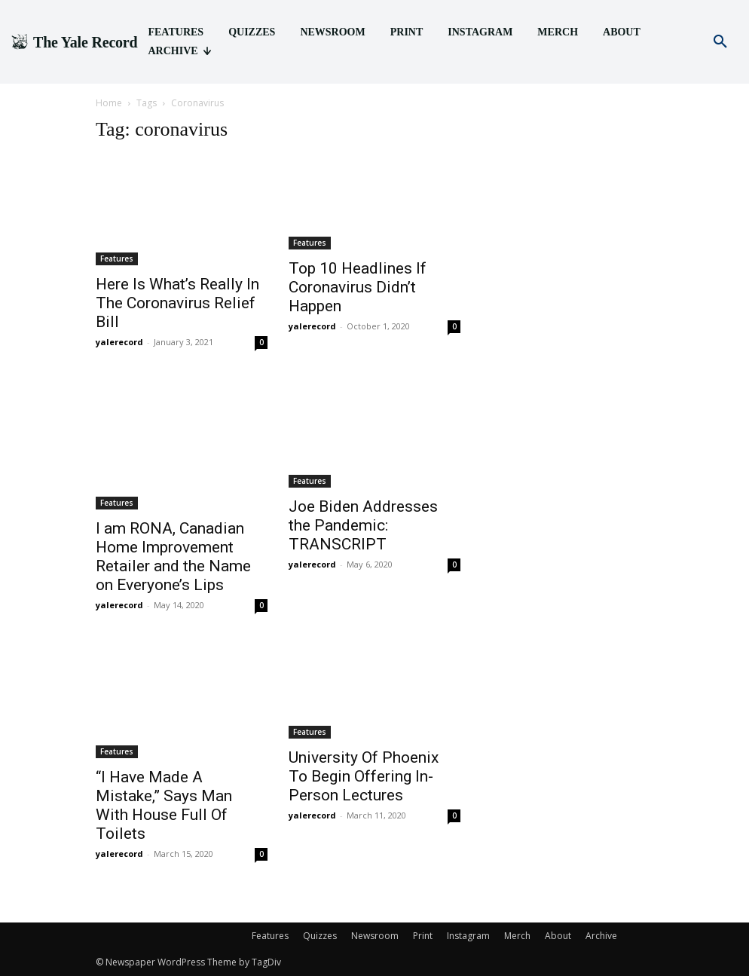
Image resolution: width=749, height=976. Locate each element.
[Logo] (74, 42)
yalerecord (119, 341)
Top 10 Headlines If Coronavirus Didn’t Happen (357, 287)
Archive (601, 935)
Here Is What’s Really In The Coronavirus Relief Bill (177, 303)
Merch (517, 935)
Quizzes (320, 935)
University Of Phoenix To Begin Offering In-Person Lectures (364, 776)
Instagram (468, 935)
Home (109, 102)
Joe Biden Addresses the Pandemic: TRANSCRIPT (363, 525)
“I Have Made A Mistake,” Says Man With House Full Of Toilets (164, 805)
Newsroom (375, 935)
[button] (720, 42)
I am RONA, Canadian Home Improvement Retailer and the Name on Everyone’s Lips (173, 556)
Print (423, 935)
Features (116, 258)
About (558, 935)
